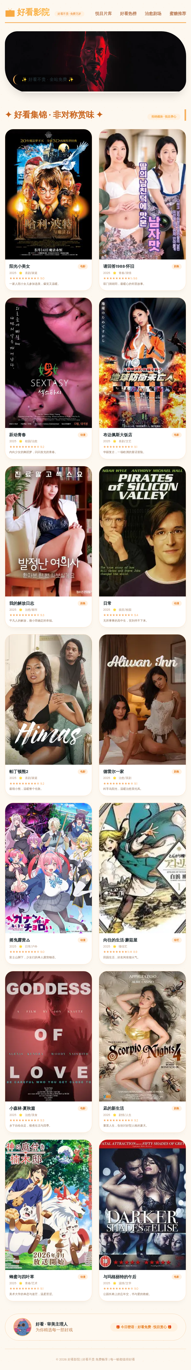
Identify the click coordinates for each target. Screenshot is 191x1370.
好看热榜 (128, 13)
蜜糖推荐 (178, 13)
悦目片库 (103, 13)
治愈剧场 (153, 13)
